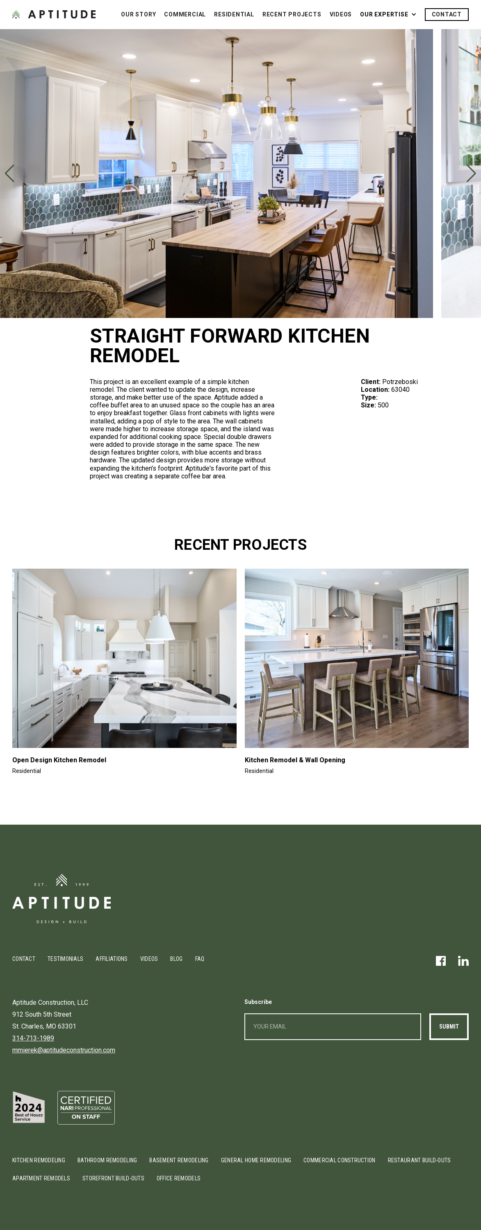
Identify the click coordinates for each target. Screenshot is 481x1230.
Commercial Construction (339, 1160)
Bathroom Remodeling (107, 1160)
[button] (388, 14)
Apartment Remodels (41, 1178)
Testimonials (65, 959)
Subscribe (258, 1002)
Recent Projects (291, 14)
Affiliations (112, 959)
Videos (341, 14)
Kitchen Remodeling (38, 1160)
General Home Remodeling (256, 1160)
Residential (234, 14)
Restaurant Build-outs (419, 1160)
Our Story (138, 14)
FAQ (200, 959)
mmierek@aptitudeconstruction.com (63, 1050)
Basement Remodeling (178, 1160)
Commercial (185, 14)
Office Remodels (179, 1178)
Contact (447, 14)
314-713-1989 (33, 1038)
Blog (176, 959)
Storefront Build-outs (113, 1178)
